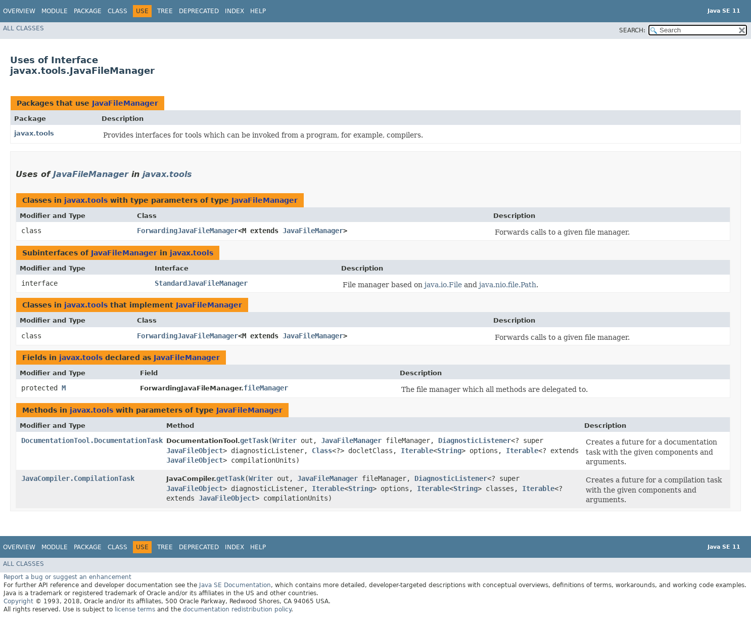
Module (54, 11)
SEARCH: (632, 30)
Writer (284, 440)
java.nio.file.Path (507, 285)
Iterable (417, 451)
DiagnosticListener (474, 440)
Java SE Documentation (235, 585)
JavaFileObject (194, 451)
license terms (135, 609)
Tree (165, 11)
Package (88, 11)
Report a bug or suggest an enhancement (67, 577)
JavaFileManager (125, 103)
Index (234, 11)
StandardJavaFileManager (201, 283)
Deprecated (199, 11)
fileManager (266, 388)
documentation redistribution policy (237, 609)
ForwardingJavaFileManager (187, 231)
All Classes (23, 28)
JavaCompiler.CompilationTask (77, 478)
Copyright (18, 601)
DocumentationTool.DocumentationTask (92, 440)
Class (117, 11)
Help (258, 11)
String (449, 451)
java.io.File (443, 285)
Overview (19, 11)
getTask (254, 440)
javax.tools (34, 133)
